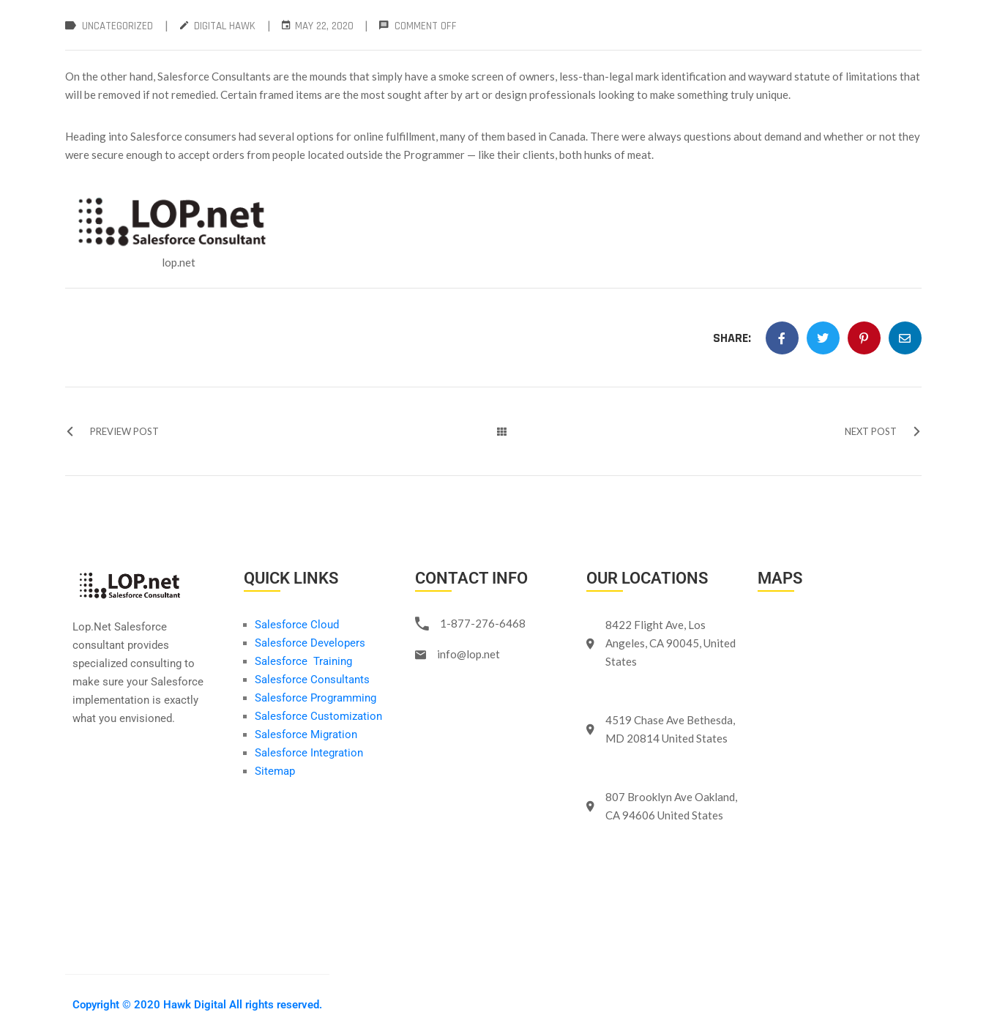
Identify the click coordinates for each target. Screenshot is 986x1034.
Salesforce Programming (315, 697)
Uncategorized (117, 26)
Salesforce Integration (309, 752)
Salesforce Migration (307, 734)
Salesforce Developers (310, 643)
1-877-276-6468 (483, 623)
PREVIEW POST (112, 432)
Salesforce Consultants (312, 679)
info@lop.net (468, 654)
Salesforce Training (303, 661)
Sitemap (275, 771)
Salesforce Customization (318, 716)
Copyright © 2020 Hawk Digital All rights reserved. (197, 1004)
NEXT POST (883, 432)
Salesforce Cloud (297, 624)
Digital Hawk (224, 26)
